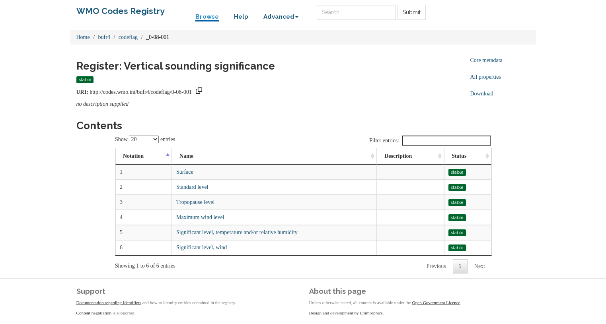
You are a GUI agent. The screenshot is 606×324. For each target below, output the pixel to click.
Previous (436, 266)
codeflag (128, 37)
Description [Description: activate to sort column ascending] (398, 156)
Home (83, 37)
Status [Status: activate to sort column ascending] (459, 156)
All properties (485, 77)
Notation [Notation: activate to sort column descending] (133, 156)
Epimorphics (371, 312)
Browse (207, 16)
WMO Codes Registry (120, 11)
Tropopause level (195, 202)
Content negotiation (94, 312)
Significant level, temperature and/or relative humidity (237, 232)
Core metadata (486, 60)
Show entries (145, 139)
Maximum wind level (200, 217)
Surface (184, 172)
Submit (412, 12)
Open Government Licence (436, 302)
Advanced (280, 16)
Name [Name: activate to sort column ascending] (186, 156)
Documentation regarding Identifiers (108, 302)
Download (481, 94)
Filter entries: (430, 141)
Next (479, 266)
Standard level (192, 187)
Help (241, 16)
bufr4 (104, 37)
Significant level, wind (201, 247)
